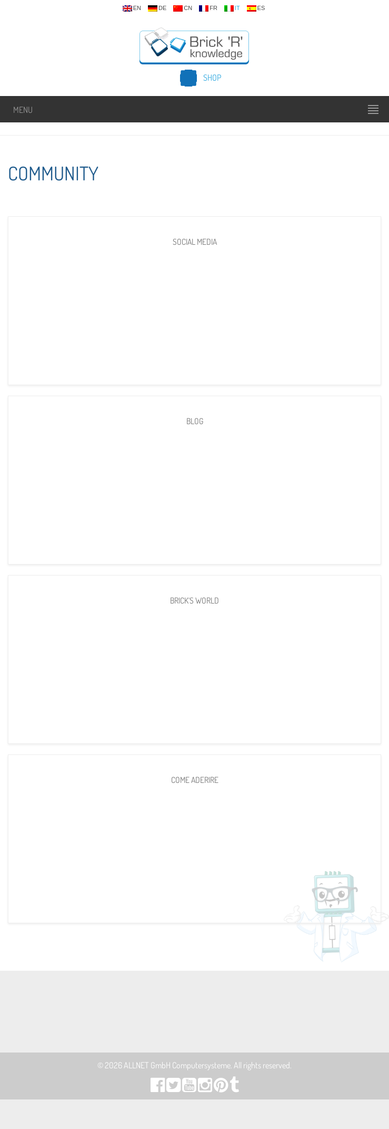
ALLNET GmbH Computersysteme (177, 1065)
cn (182, 8)
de (157, 8)
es (256, 8)
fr (208, 8)
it (232, 8)
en (132, 8)
